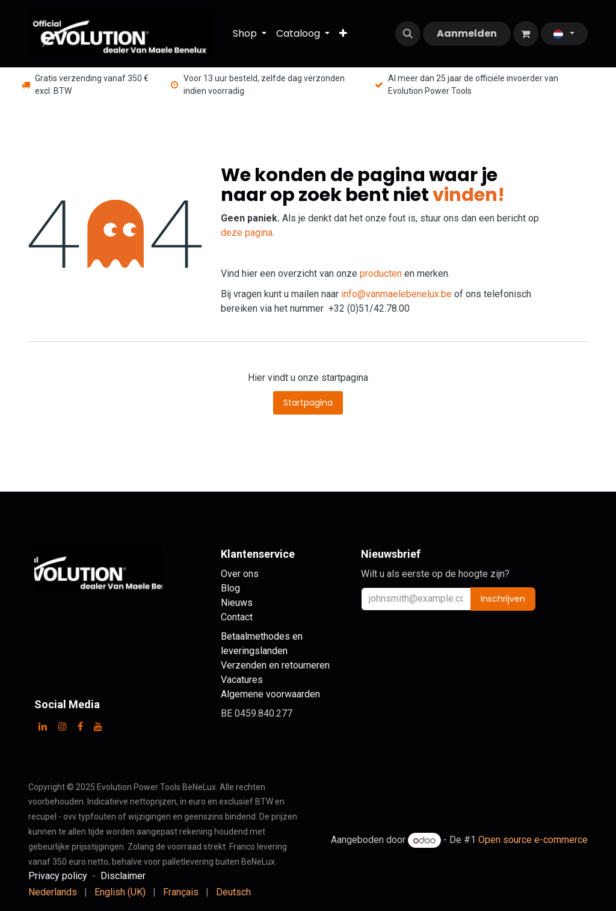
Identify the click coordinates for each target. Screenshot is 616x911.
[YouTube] (98, 726)
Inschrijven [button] (503, 599)
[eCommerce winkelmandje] (525, 33)
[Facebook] (80, 726)
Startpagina (308, 403)
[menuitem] (249, 34)
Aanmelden (467, 33)
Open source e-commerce (533, 840)
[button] (407, 33)
